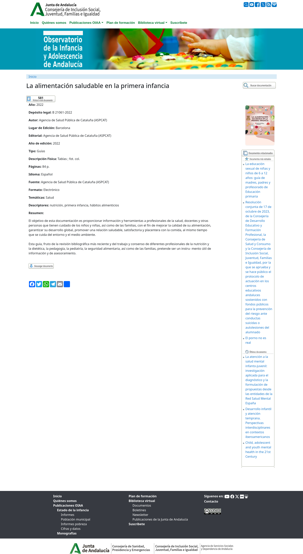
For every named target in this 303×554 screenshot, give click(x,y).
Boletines (139, 510)
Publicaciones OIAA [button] (85, 23)
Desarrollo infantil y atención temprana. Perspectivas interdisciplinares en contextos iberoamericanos (258, 423)
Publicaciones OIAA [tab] (68, 505)
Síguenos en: (214, 496)
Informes (67, 515)
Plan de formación (143, 496)
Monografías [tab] (67, 533)
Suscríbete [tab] (178, 23)
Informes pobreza (74, 524)
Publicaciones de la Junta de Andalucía (160, 519)
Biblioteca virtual (142, 501)
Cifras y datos (70, 529)
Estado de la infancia (73, 510)
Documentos (142, 505)
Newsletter (140, 515)
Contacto (211, 501)
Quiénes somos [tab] (54, 23)
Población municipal (75, 519)
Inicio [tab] (34, 23)
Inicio (33, 76)
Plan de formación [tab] (120, 23)
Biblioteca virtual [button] (151, 23)
